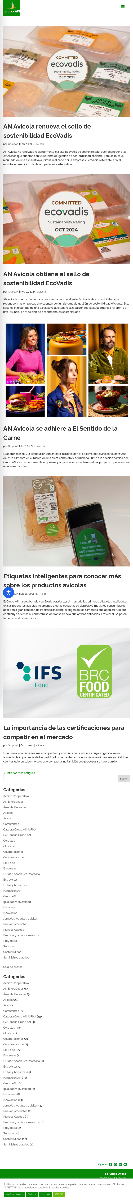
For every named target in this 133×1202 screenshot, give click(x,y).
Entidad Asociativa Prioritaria (21, 874)
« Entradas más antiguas (19, 773)
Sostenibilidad (12, 952)
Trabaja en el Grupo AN (112, 1178)
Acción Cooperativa (16, 796)
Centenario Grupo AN (17, 835)
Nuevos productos (15, 924)
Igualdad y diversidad (17, 902)
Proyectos (10, 941)
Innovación (10, 913)
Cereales (9, 840)
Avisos (7, 818)
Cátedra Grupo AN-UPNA (19, 829)
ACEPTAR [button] (59, 1194)
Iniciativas (9, 907)
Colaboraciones (13, 851)
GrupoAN (13, 144)
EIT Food (41, 593)
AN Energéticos (13, 801)
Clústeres (9, 846)
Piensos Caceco (13, 929)
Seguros (8, 946)
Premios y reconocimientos (21, 935)
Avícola (40, 144)
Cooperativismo (13, 857)
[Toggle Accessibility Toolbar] (9, 592)
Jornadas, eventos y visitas (20, 918)
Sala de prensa (13, 967)
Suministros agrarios (16, 957)
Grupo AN (9, 896)
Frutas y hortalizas (15, 885)
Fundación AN (12, 890)
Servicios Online (115, 1173)
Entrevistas (10, 879)
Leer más (45, 1194)
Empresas (9, 868)
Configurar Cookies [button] (14, 1194)
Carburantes (11, 824)
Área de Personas (14, 807)
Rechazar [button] (32, 1194)
